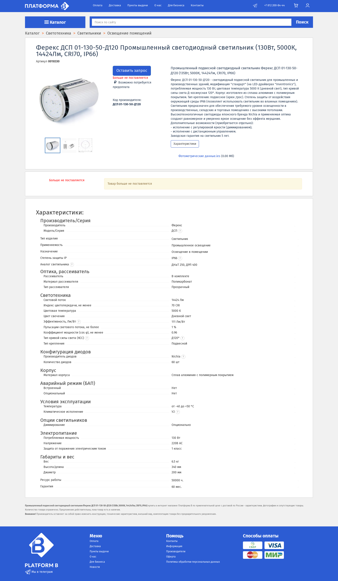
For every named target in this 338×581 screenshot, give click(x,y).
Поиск (302, 22)
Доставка (115, 5)
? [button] (71, 264)
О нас (157, 5)
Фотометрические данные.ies (199, 156)
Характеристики (185, 144)
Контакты (197, 5)
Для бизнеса (176, 5)
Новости (95, 566)
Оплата (97, 5)
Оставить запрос (131, 70)
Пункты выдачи (137, 5)
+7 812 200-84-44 (274, 5)
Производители (175, 551)
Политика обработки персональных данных (193, 561)
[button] (180, 231)
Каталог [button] (55, 22)
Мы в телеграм (39, 572)
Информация (174, 546)
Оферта (171, 556)
